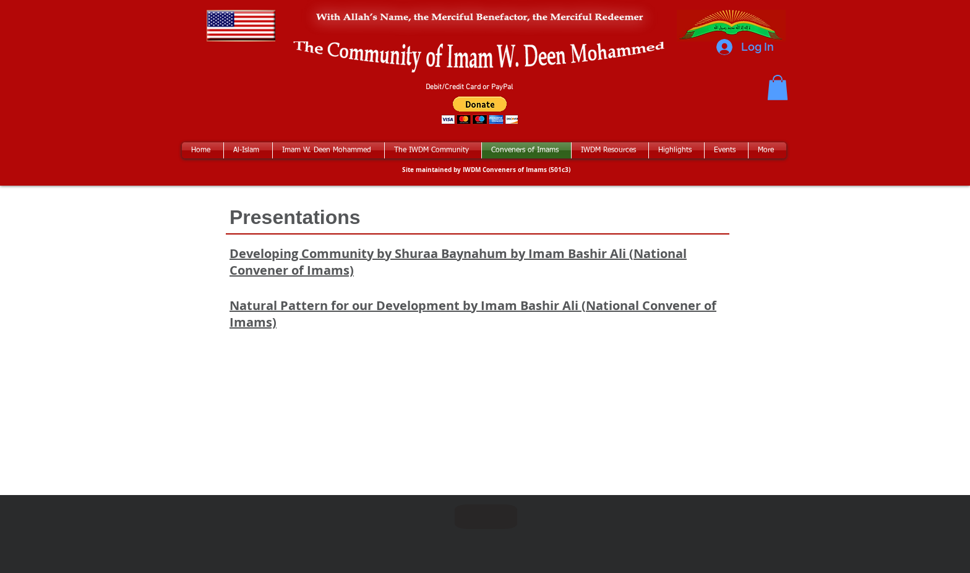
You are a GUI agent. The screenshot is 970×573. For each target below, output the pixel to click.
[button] (777, 87)
